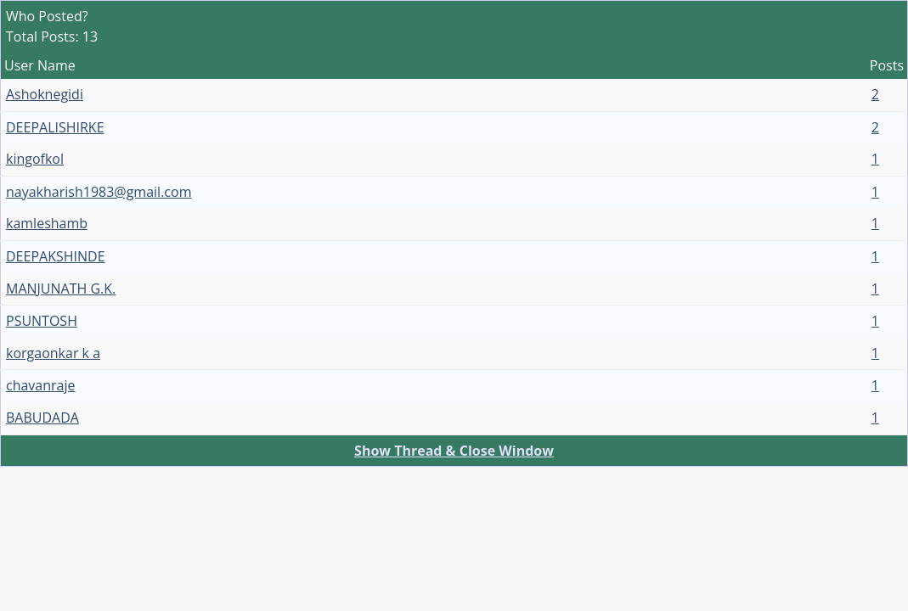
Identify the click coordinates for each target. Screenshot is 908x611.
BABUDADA (42, 417)
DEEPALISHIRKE (55, 127)
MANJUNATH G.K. (61, 288)
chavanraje (41, 385)
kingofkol (35, 158)
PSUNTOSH (41, 320)
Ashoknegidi (44, 94)
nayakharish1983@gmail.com (98, 191)
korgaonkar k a (53, 353)
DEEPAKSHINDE (55, 256)
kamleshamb (46, 223)
